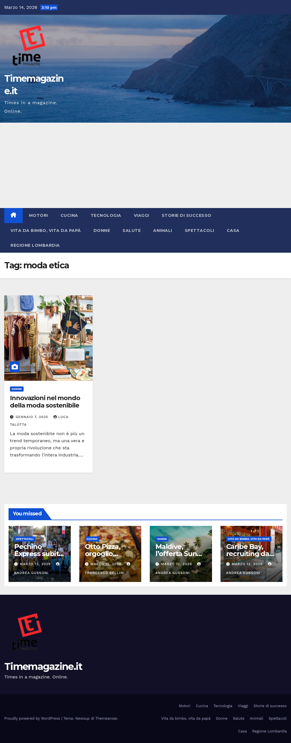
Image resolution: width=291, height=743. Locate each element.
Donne (101, 230)
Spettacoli (199, 230)
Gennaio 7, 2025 (32, 417)
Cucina (69, 215)
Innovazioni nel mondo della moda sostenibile (45, 401)
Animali (162, 230)
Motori (38, 215)
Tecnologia (106, 215)
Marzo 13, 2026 (36, 564)
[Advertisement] (145, 165)
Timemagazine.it (43, 666)
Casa (233, 230)
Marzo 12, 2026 (106, 564)
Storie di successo (186, 215)
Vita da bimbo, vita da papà (46, 230)
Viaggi (141, 215)
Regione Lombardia (35, 245)
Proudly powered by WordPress (32, 718)
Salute (131, 230)
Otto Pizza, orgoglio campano (102, 553)
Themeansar (106, 718)
